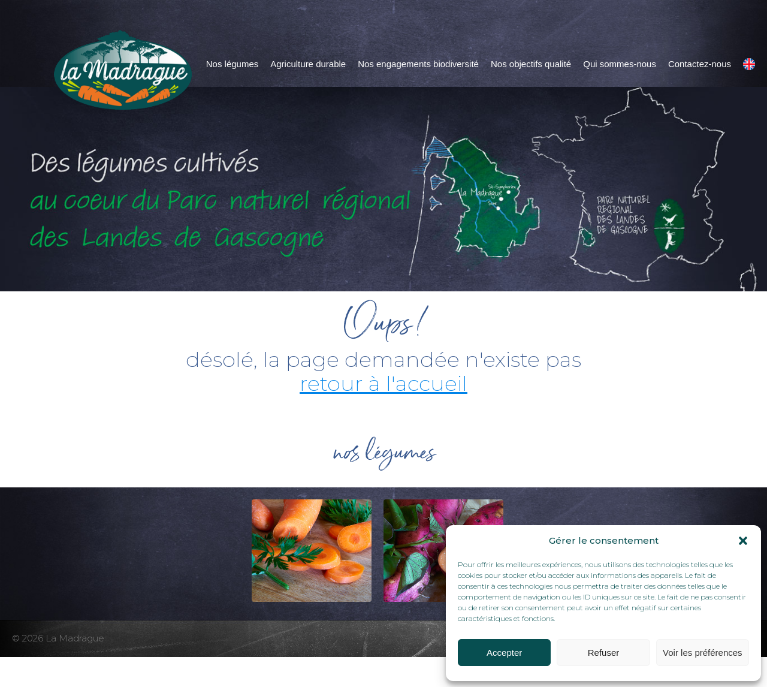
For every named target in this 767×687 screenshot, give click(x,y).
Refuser (604, 652)
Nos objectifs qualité (531, 64)
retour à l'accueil (383, 383)
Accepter (504, 652)
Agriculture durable (308, 64)
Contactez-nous (699, 64)
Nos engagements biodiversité (418, 64)
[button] (743, 541)
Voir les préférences (702, 652)
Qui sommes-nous (619, 64)
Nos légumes (232, 64)
